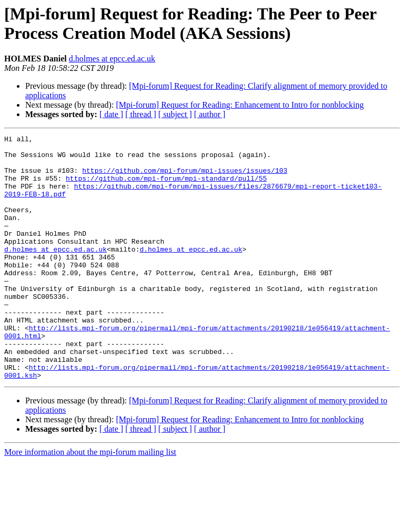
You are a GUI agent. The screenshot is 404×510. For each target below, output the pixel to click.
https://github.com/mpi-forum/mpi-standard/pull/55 (166, 187)
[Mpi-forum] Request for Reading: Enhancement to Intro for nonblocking (239, 104)
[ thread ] (140, 114)
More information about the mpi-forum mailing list (90, 500)
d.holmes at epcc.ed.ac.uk (112, 58)
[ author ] (210, 114)
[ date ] (111, 114)
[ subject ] (175, 114)
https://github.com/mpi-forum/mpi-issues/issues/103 (184, 178)
